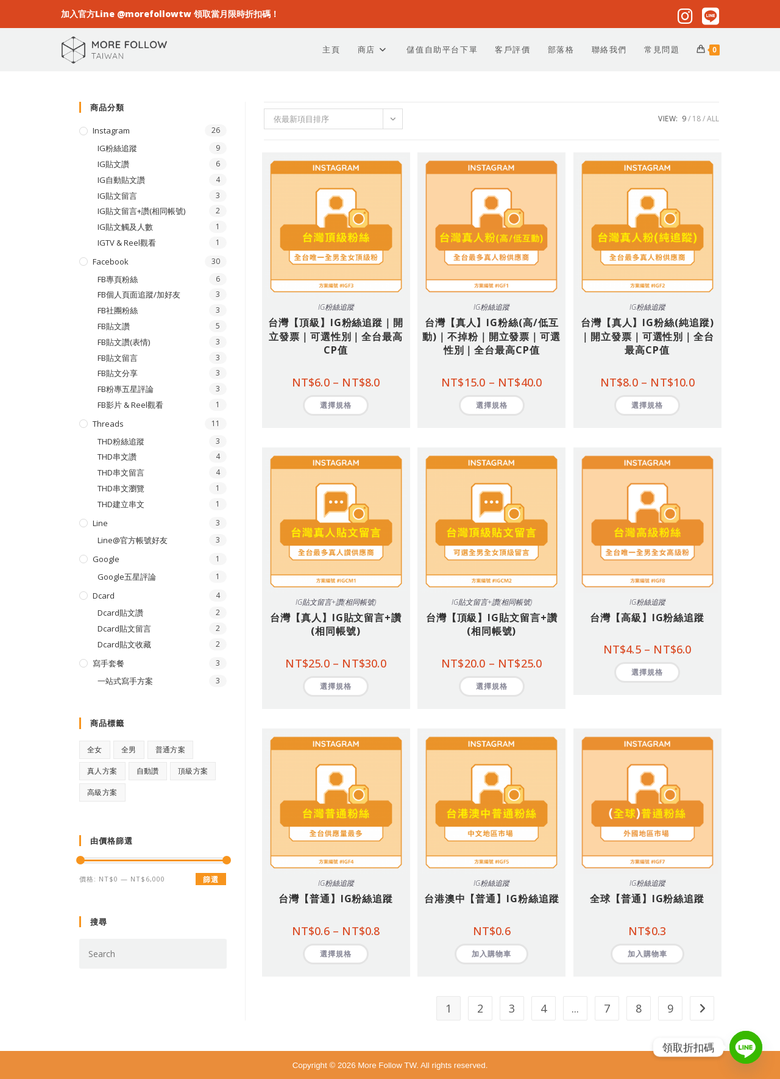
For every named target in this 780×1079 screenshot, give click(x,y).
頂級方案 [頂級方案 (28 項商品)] (193, 771)
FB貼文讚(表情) (124, 342)
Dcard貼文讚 (120, 612)
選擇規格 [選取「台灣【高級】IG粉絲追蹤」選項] (647, 672)
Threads (108, 423)
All (713, 118)
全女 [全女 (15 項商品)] (94, 749)
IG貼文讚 (113, 163)
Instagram (111, 130)
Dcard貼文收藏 (124, 644)
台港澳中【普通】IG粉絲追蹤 (491, 898)
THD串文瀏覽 (121, 488)
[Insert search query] (153, 954)
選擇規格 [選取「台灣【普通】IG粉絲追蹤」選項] (336, 954)
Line (100, 523)
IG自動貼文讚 (121, 179)
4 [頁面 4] (544, 1008)
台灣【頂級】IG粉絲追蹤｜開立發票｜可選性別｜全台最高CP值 (335, 336)
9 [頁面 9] (670, 1008)
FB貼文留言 (118, 357)
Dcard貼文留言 (124, 628)
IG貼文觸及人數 (125, 226)
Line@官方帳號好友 (133, 540)
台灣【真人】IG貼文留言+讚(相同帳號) (336, 624)
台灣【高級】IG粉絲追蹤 (647, 617)
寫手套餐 (108, 663)
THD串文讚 (117, 456)
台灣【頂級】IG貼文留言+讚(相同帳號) (492, 624)
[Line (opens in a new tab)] (708, 16)
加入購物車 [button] (491, 954)
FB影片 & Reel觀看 (130, 404)
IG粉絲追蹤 (336, 307)
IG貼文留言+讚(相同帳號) (336, 602)
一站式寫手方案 (125, 680)
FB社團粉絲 (118, 310)
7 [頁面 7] (607, 1008)
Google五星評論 (127, 576)
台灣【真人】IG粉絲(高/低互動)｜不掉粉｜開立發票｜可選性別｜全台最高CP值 (491, 336)
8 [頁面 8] (639, 1008)
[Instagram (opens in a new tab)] (684, 16)
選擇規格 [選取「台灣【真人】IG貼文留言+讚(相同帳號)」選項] (336, 686)
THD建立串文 (121, 504)
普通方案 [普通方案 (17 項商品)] (170, 749)
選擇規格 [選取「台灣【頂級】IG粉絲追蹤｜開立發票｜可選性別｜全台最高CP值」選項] (336, 405)
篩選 (211, 879)
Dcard (104, 595)
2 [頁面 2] (480, 1008)
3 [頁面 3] (512, 1008)
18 (696, 118)
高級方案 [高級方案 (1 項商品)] (102, 792)
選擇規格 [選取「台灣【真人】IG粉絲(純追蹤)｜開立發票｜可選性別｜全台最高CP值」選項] (647, 405)
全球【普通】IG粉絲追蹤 (647, 898)
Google (106, 559)
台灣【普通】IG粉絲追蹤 (335, 898)
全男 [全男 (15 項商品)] (128, 749)
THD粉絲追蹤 (121, 441)
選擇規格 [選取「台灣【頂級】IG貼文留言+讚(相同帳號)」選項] (492, 686)
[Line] (745, 1047)
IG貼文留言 (117, 195)
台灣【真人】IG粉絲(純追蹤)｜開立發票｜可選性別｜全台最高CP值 (647, 336)
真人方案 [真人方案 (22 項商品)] (102, 771)
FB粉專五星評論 (126, 388)
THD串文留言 (121, 472)
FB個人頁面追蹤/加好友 (139, 294)
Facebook (111, 261)
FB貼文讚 (114, 326)
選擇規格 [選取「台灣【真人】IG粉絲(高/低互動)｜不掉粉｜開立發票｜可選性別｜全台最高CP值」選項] (492, 405)
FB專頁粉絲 (118, 279)
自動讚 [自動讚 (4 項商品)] (147, 771)
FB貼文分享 (118, 373)
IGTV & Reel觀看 (127, 242)
